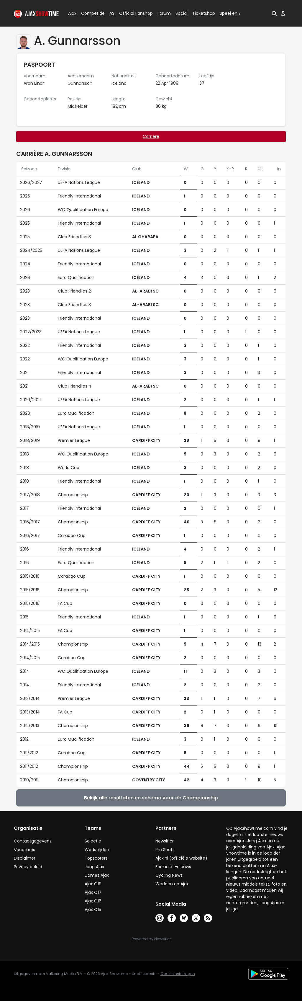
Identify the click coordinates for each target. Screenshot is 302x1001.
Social (180, 13)
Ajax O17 (93, 892)
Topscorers (96, 858)
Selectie (93, 841)
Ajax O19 (93, 884)
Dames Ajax (97, 875)
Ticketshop (203, 13)
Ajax (72, 13)
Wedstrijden (97, 850)
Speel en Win (233, 13)
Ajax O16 (93, 901)
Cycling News (169, 875)
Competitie (90, 13)
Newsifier (164, 841)
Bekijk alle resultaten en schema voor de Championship (151, 797)
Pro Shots (165, 850)
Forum (164, 13)
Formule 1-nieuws (173, 867)
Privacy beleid (28, 867)
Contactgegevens (33, 841)
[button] (274, 13)
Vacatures (24, 850)
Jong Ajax (94, 867)
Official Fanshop (132, 13)
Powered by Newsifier (151, 938)
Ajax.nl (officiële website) (181, 858)
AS (111, 13)
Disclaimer (24, 858)
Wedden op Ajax (172, 884)
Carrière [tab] (151, 136)
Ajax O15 (93, 909)
